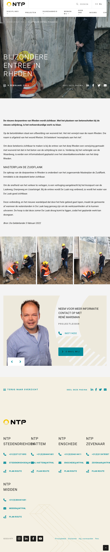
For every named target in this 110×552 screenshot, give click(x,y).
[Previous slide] (12, 361)
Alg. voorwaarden (86, 538)
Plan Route (12, 471)
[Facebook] (34, 538)
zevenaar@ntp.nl (96, 462)
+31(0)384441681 (41, 454)
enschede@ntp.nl (69, 462)
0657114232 (67, 333)
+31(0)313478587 (96, 454)
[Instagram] (19, 538)
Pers (97, 538)
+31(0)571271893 (13, 454)
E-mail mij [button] (71, 351)
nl (100, 4)
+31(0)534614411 (69, 454)
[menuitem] (12, 12)
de (96, 4)
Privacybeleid (60, 538)
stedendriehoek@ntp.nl (13, 462)
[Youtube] (40, 538)
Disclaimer (72, 538)
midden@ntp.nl (13, 508)
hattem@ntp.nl (41, 462)
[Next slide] (20, 361)
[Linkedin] (26, 538)
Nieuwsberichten (15, 22)
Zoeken (82, 4)
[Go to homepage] (15, 4)
